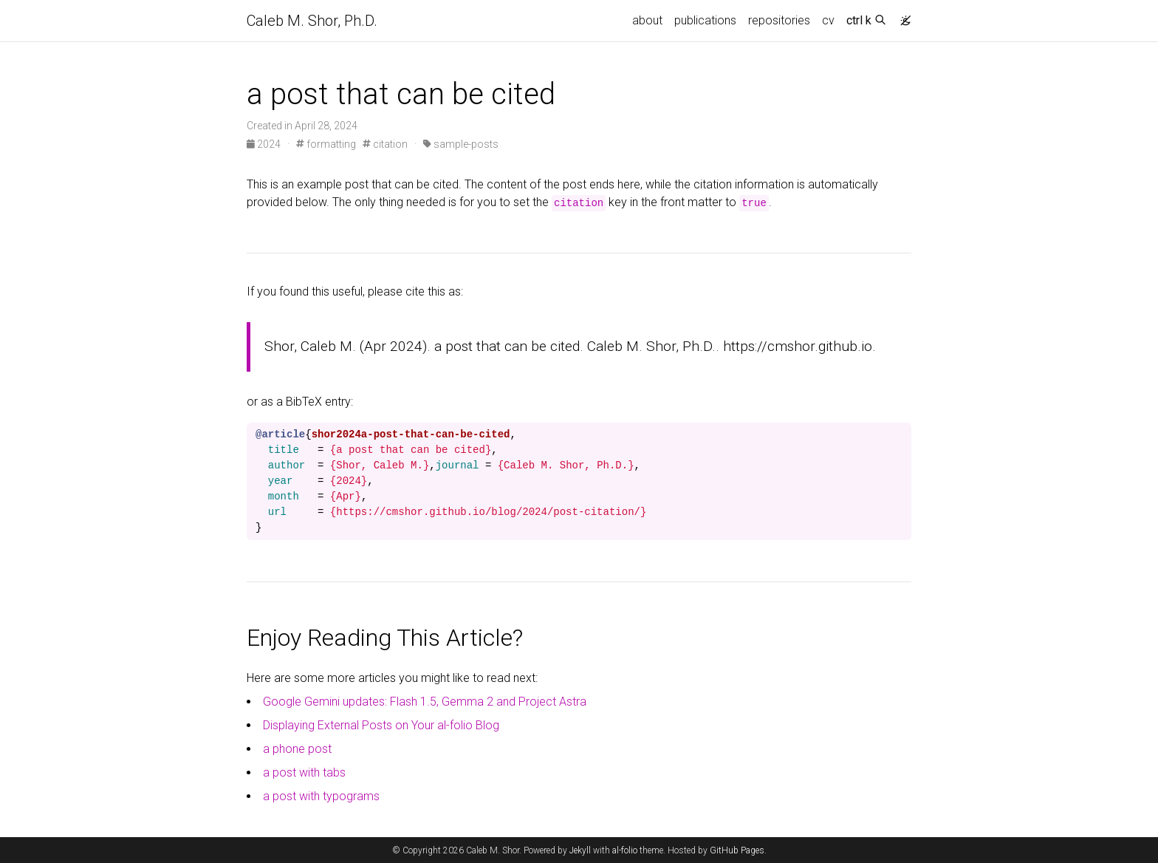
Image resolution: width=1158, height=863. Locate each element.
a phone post (297, 749)
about (647, 20)
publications (705, 20)
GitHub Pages (737, 850)
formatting (326, 144)
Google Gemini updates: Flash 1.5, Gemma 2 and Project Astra (424, 702)
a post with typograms (321, 796)
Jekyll (580, 850)
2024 (265, 144)
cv (828, 20)
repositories (779, 20)
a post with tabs (304, 772)
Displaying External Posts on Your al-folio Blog (381, 725)
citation (385, 144)
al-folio (624, 850)
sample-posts (461, 144)
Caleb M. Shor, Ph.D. (312, 21)
